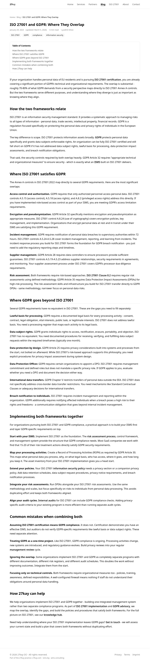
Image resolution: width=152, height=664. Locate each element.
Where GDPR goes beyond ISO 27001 (30, 57)
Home (70, 4)
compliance (37, 35)
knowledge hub (53, 614)
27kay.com (36, 658)
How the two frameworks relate (27, 50)
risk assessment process (101, 436)
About (126, 4)
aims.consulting (57, 658)
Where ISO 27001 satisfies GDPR (28, 54)
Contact (136, 4)
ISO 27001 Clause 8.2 (99, 275)
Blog (103, 4)
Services (81, 4)
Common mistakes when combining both (32, 64)
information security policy (69, 468)
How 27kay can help (22, 68)
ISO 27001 (114, 4)
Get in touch (113, 622)
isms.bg (46, 658)
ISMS (97, 162)
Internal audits (47, 500)
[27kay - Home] (12, 4)
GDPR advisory (121, 606)
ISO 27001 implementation (91, 606)
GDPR (26, 35)
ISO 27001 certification (107, 79)
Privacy (118, 654)
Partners (93, 4)
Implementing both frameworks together (32, 61)
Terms (127, 654)
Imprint (136, 654)
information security (54, 35)
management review (22, 549)
